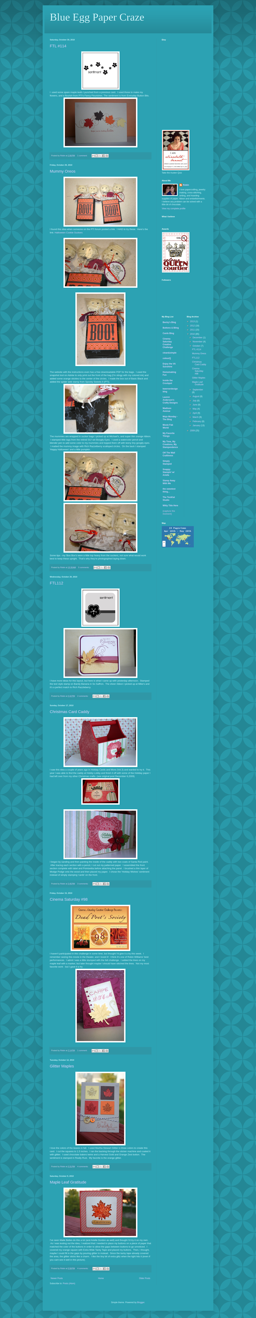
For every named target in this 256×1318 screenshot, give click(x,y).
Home (101, 1278)
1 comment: (82, 156)
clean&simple (169, 353)
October (197, 346)
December (198, 337)
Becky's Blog (169, 322)
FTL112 (56, 583)
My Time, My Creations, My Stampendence (170, 444)
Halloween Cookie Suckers (69, 232)
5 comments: (84, 567)
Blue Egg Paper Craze (97, 17)
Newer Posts (57, 1278)
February (197, 421)
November (198, 341)
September (198, 389)
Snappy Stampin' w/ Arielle (168, 472)
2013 (192, 321)
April (195, 413)
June (195, 404)
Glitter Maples (62, 1066)
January (197, 425)
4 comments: (83, 1166)
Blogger (140, 1302)
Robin (186, 185)
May (195, 409)
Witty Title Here (170, 505)
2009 (192, 430)
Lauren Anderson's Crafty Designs (170, 400)
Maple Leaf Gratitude (68, 1182)
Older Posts (144, 1278)
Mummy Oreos (62, 171)
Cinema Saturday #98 (69, 899)
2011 (192, 330)
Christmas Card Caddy (69, 712)
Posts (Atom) (69, 1283)
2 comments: (83, 696)
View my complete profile (173, 208)
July (195, 400)
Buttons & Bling (171, 328)
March (196, 417)
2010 (192, 334)
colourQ (167, 358)
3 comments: (83, 884)
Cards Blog (168, 333)
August (196, 396)
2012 (192, 325)
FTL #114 (58, 46)
